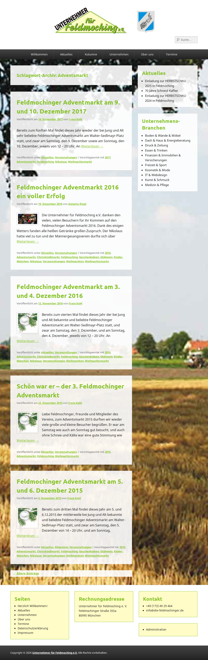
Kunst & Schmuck (157, 180)
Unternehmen (119, 54)
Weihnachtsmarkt (80, 161)
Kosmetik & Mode (157, 170)
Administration (156, 629)
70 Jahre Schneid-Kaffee (161, 91)
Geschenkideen (89, 257)
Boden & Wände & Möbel (163, 135)
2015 (107, 452)
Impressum (25, 633)
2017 (107, 157)
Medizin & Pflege (157, 185)
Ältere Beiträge (26, 573)
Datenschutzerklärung (33, 628)
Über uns (147, 54)
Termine (171, 54)
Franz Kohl (75, 119)
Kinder (118, 257)
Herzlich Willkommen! (33, 606)
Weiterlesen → (92, 146)
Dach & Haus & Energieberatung (167, 140)
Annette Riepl (77, 204)
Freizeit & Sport (156, 165)
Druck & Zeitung (156, 145)
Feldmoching (45, 161)
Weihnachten (75, 261)
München (23, 261)
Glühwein (106, 257)
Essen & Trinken (156, 150)
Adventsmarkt (26, 161)
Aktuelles (66, 54)
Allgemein (61, 547)
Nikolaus (61, 161)
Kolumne (91, 54)
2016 (107, 253)
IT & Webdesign (156, 175)
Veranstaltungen (66, 157)
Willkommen (39, 54)
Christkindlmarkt (48, 257)
